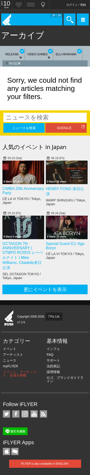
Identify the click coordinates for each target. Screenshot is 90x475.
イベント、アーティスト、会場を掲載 (19, 373)
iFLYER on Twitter (6, 414)
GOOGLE (64, 128)
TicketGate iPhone (14, 451)
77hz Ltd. (54, 316)
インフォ (53, 349)
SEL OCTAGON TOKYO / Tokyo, (21, 276)
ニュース (9, 360)
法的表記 (53, 366)
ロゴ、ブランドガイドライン (65, 379)
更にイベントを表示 (45, 289)
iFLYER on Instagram (25, 414)
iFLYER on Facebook (15, 414)
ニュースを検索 (24, 128)
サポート (53, 360)
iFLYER (9, 318)
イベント (9, 349)
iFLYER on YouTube (34, 414)
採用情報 (53, 372)
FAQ (50, 354)
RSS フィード (43, 414)
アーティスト (13, 354)
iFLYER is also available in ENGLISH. (45, 463)
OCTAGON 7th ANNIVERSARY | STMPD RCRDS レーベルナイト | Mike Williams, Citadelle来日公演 (22, 256)
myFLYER (10, 366)
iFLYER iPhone (6, 451)
